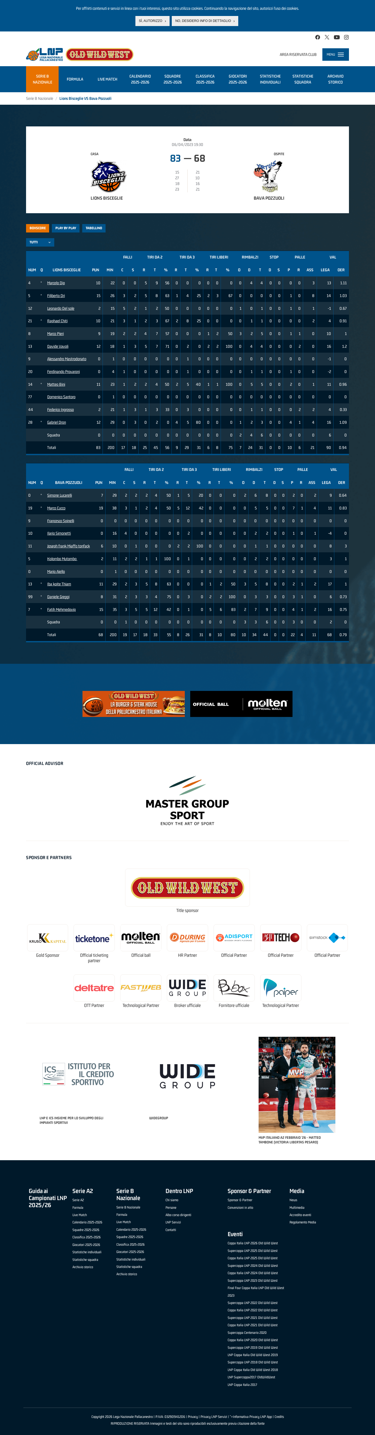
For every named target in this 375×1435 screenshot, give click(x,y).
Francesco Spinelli (60, 520)
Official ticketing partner (94, 958)
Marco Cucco (56, 508)
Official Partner (234, 955)
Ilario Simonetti (59, 533)
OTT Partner (94, 1005)
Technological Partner (141, 1005)
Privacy (193, 1417)
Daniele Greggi (58, 596)
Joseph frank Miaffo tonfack (68, 546)
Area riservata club (298, 54)
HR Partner (187, 955)
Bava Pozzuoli (269, 198)
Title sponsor (187, 910)
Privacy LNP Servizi (214, 1417)
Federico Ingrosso (60, 409)
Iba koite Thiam (59, 584)
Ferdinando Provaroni (63, 371)
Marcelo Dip (56, 282)
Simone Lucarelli (59, 495)
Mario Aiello (56, 571)
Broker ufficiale (187, 1005)
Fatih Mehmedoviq (61, 609)
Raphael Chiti (57, 320)
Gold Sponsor (47, 955)
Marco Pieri (55, 333)
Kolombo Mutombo (62, 558)
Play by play (65, 228)
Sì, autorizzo (150, 20)
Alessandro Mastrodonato (66, 358)
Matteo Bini (56, 384)
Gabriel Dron (56, 422)
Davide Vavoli (57, 346)
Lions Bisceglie (107, 198)
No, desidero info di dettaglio (203, 20)
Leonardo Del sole (60, 308)
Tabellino (94, 228)
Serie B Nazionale (39, 98)
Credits (279, 1417)
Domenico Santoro (61, 396)
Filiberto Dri (56, 295)
